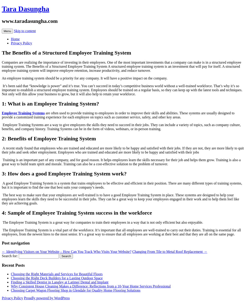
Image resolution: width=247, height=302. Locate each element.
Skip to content (25, 31)
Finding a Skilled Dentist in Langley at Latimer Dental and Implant (59, 282)
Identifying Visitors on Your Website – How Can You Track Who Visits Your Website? (66, 252)
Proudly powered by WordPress (47, 298)
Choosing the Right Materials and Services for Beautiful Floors (57, 274)
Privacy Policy (21, 43)
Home (15, 39)
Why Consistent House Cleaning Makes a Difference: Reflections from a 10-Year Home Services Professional (91, 286)
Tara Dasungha (25, 9)
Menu (7, 31)
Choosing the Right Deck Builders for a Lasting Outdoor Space (57, 278)
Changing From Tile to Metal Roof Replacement (169, 252)
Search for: (10, 256)
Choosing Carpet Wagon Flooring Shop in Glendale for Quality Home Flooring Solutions (75, 290)
